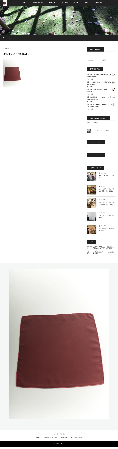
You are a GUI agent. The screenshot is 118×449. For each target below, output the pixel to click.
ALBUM (76, 2)
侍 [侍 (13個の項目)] (99, 251)
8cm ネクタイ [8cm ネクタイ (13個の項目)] (103, 246)
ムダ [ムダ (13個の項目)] (88, 251)
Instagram (60, 433)
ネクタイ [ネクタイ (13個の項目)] (98, 249)
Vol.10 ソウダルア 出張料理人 (102, 130)
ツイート (89, 146)
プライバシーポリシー (66, 437)
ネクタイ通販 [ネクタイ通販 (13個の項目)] (103, 249)
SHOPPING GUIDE (38, 2)
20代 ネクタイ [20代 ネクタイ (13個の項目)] (110, 246)
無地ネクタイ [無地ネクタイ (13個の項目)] (111, 252)
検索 (104, 60)
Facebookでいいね (96, 155)
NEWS (86, 2)
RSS (63, 433)
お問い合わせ (78, 437)
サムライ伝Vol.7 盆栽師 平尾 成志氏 (106, 229)
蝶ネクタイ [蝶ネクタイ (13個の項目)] (95, 253)
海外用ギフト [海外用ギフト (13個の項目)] (104, 252)
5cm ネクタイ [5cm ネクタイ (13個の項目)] (90, 246)
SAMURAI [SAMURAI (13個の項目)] (99, 248)
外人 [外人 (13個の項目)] (102, 251)
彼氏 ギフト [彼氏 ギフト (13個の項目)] (90, 252)
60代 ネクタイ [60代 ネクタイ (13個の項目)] (110, 247)
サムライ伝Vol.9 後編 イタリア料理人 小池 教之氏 (106, 190)
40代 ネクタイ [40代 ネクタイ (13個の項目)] (96, 247)
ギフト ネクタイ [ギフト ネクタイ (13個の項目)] (109, 248)
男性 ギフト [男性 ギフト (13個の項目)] (90, 253)
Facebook (57, 433)
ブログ (8, 38)
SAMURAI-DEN (99, 2)
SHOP (20, 2)
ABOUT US (52, 2)
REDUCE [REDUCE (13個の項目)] (95, 248)
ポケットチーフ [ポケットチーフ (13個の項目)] (110, 249)
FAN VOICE (65, 2)
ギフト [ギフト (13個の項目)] (103, 248)
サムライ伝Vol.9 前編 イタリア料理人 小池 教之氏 (106, 203)
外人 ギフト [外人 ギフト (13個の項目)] (106, 251)
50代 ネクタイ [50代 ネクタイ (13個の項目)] (103, 247)
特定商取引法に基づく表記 (50, 437)
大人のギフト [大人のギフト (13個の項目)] (112, 251)
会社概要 (38, 437)
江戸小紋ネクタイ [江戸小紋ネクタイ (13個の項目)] (97, 252)
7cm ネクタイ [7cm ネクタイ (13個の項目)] (97, 246)
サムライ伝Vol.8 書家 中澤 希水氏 (106, 216)
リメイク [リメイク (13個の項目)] (97, 251)
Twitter (54, 433)
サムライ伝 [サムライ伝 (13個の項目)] (93, 249)
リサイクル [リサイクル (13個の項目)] (92, 251)
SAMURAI (62, 443)
